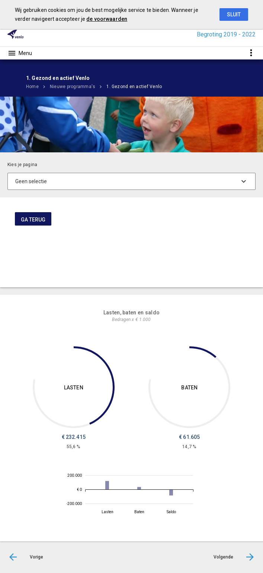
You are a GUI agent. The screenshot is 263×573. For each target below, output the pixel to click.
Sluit (234, 14)
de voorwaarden (106, 19)
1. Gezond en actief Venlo (134, 86)
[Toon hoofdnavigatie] (19, 53)
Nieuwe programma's (72, 86)
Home (32, 86)
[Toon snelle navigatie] (250, 52)
